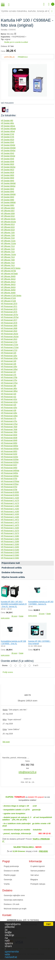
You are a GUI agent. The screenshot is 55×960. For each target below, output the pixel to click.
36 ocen (14, 616)
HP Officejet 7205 (8, 233)
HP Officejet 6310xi (8, 222)
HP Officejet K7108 (8, 301)
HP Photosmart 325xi (9, 358)
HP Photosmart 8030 (9, 435)
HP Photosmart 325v (9, 356)
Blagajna (34, 879)
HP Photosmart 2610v (9, 334)
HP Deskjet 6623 (7, 170)
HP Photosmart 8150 (9, 454)
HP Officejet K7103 (8, 298)
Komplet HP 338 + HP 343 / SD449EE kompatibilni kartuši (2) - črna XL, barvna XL (14, 604)
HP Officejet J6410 (8, 279)
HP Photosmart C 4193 (10, 514)
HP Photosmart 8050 (9, 443)
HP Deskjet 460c (7, 123)
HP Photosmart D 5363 (10, 558)
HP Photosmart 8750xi (9, 484)
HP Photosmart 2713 (9, 350)
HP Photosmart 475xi (9, 424)
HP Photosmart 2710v (9, 345)
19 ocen (42, 613)
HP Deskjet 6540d (8, 145)
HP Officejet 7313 (8, 257)
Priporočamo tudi (11, 563)
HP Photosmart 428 (8, 410)
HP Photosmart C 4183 (10, 509)
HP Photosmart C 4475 (10, 525)
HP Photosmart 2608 (9, 328)
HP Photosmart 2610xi (9, 337)
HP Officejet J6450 (8, 290)
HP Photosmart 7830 (9, 427)
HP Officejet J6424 (8, 287)
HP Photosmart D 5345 (10, 552)
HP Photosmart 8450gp (10, 470)
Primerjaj (23, 57)
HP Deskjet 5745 (7, 137)
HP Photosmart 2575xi (9, 317)
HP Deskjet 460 (7, 121)
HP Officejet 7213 (8, 246)
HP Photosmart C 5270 (10, 531)
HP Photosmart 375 (8, 375)
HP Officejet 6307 (8, 211)
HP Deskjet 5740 (7, 134)
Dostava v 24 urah (11, 904)
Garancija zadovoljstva (13, 900)
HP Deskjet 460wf (8, 131)
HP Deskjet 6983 (7, 205)
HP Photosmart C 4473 (10, 522)
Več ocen (6, 742)
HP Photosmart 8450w (9, 476)
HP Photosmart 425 (8, 405)
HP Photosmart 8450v (9, 473)
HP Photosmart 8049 (9, 440)
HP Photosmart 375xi (9, 383)
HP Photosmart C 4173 (10, 503)
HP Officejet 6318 (8, 230)
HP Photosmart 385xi (9, 391)
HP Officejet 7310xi (8, 254)
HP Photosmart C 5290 (10, 544)
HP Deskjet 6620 (7, 164)
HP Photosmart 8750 (9, 479)
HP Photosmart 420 (8, 394)
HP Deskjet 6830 (7, 178)
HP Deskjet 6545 (7, 159)
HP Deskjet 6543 (7, 153)
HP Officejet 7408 (8, 260)
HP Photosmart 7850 (9, 432)
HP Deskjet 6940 (7, 192)
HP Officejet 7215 (8, 249)
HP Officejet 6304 (8, 208)
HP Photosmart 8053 (9, 451)
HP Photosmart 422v (9, 399)
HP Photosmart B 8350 (10, 492)
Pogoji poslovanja (11, 866)
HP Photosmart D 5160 (10, 550)
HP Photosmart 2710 (9, 342)
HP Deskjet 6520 (7, 140)
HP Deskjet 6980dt (8, 202)
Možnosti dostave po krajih (15, 909)
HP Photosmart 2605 (9, 326)
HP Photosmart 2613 (9, 339)
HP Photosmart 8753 (9, 487)
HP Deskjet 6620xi (8, 167)
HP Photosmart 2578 (9, 323)
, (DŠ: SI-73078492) (23, 920)
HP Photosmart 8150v (9, 457)
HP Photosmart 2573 (9, 309)
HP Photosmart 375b (9, 377)
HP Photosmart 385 (8, 386)
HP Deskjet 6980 (7, 200)
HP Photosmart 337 (8, 372)
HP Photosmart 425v (9, 408)
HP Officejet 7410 (8, 263)
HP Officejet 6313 (8, 224)
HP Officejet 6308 (8, 213)
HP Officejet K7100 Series (11, 296)
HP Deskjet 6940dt (8, 194)
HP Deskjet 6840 (7, 181)
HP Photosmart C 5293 (10, 547)
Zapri (48, 923)
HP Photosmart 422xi (9, 402)
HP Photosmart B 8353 (10, 495)
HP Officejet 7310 (8, 252)
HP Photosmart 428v (9, 413)
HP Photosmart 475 (8, 418)
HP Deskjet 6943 (7, 197)
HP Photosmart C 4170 (10, 500)
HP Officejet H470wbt (9, 274)
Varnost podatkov (38, 871)
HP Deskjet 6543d (8, 156)
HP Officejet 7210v (8, 241)
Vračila (7, 884)
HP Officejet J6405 (8, 276)
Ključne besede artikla (13, 577)
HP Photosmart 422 (8, 397)
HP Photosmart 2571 (9, 306)
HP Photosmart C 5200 (10, 528)
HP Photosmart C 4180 (10, 506)
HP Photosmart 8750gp (10, 481)
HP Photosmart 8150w (9, 459)
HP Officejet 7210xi (8, 243)
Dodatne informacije (12, 572)
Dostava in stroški (11, 871)
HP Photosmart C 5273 (10, 533)
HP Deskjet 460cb (8, 126)
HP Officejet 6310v (8, 219)
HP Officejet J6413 (8, 282)
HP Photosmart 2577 (9, 320)
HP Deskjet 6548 (7, 162)
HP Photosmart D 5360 (10, 555)
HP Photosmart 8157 (9, 465)
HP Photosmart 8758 (9, 490)
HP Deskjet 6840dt (8, 183)
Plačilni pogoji (10, 875)
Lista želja (9, 57)
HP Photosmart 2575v (9, 315)
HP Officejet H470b (8, 271)
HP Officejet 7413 (8, 265)
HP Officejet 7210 (8, 238)
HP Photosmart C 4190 (10, 512)
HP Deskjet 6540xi (8, 151)
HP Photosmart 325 (8, 353)
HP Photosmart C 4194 (10, 517)
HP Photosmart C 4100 (10, 498)
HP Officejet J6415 (8, 284)
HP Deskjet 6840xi (8, 186)
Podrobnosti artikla (12, 567)
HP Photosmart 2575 (9, 312)
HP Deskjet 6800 (7, 175)
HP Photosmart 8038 (9, 438)
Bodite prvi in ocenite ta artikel (16, 42)
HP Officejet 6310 (8, 216)
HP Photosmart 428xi (9, 416)
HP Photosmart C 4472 (10, 520)
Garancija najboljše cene (14, 895)
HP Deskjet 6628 (7, 172)
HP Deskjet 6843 (7, 189)
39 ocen (14, 653)
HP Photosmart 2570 (9, 304)
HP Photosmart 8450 (9, 468)
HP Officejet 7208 (8, 235)
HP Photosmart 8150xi (9, 462)
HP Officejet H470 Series (10, 268)
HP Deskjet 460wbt (8, 129)
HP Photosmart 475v (9, 421)
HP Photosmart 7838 (9, 429)
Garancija (8, 879)
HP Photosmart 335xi (9, 369)
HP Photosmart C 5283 (10, 539)
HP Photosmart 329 (8, 361)
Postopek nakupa (38, 884)
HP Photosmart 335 (8, 364)
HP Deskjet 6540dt (8, 148)
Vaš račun (35, 875)
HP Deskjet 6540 (7, 142)
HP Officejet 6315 (8, 227)
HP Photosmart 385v (9, 388)
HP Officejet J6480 (8, 293)
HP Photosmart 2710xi (9, 347)
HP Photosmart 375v (9, 380)
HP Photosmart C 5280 (10, 536)
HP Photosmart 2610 (9, 331)
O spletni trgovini (38, 866)
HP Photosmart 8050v (9, 446)
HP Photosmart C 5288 (10, 542)
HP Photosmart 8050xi (9, 449)
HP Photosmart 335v (9, 367)
